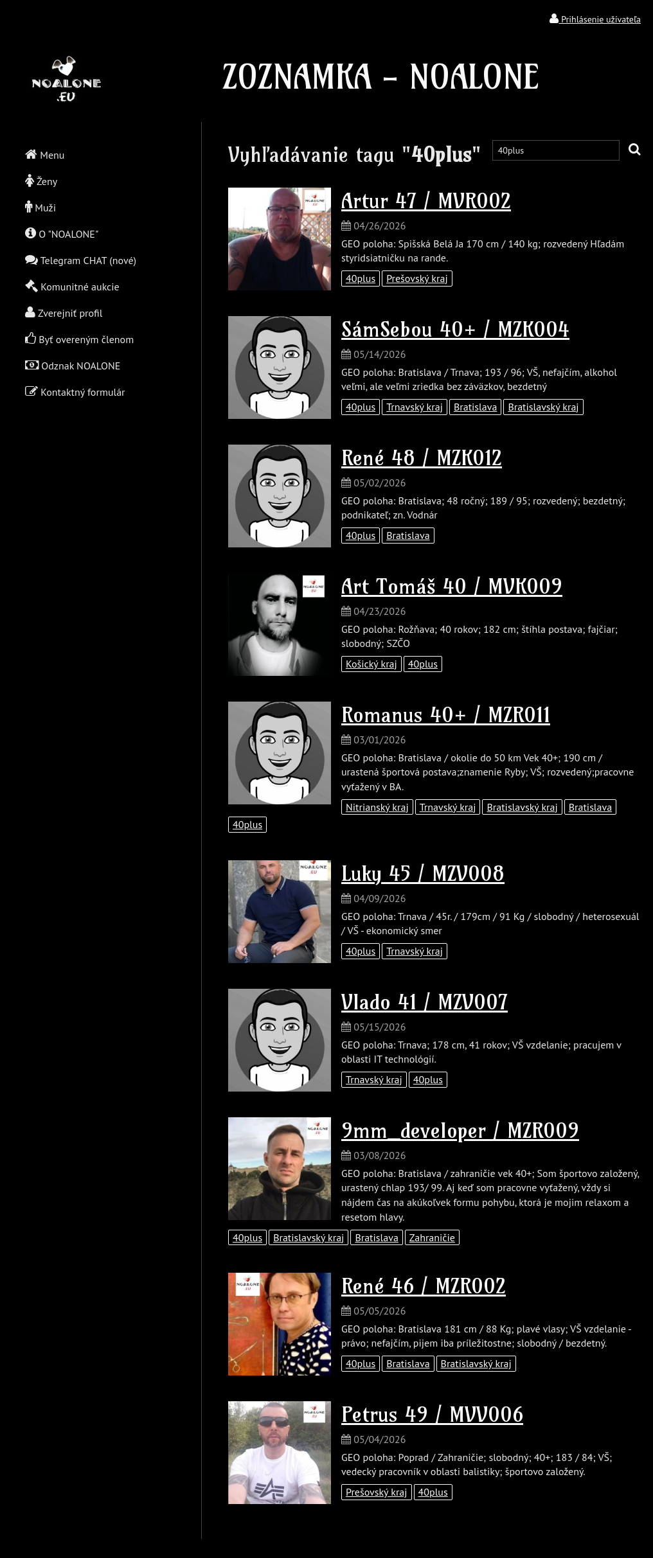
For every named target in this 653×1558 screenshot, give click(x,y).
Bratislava (475, 406)
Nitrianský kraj (377, 807)
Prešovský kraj (417, 278)
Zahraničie (432, 1237)
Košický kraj (371, 663)
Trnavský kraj (414, 406)
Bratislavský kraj (543, 406)
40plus (360, 278)
